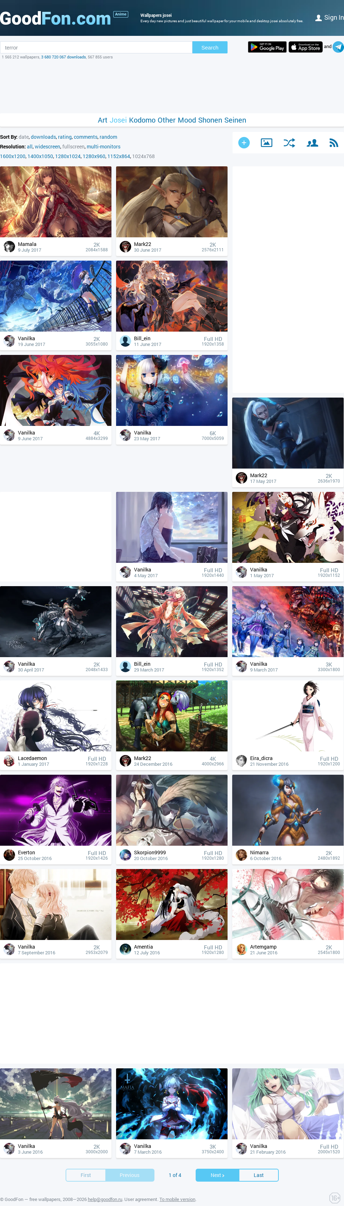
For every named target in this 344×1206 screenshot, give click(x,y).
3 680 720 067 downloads (63, 57)
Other (167, 120)
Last (259, 1175)
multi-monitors (103, 146)
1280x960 (94, 156)
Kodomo (142, 120)
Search (210, 47)
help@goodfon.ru (105, 1199)
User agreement (140, 1199)
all (30, 146)
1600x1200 (12, 156)
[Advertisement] (172, 86)
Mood (187, 120)
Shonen (210, 120)
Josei (118, 120)
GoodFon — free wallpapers (33, 1199)
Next (218, 1175)
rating (65, 136)
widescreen (47, 146)
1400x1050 (40, 156)
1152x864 (119, 156)
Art (103, 120)
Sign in (329, 17)
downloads (43, 136)
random (108, 136)
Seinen (235, 120)
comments (85, 136)
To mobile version (177, 1199)
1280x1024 (68, 156)
